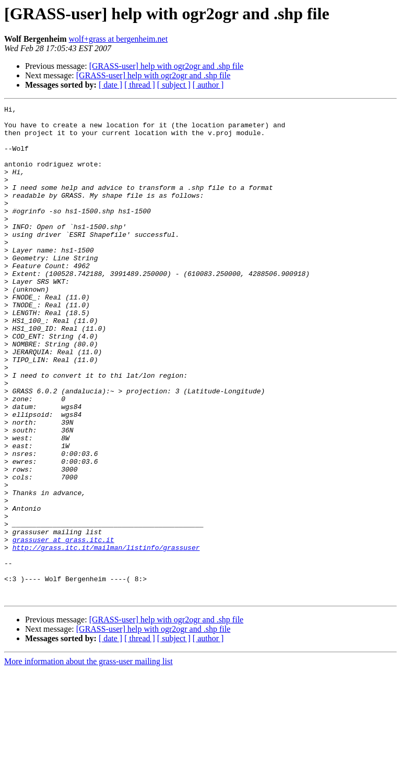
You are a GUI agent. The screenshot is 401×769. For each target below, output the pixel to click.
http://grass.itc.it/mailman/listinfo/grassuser (106, 636)
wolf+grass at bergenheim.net (118, 38)
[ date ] (110, 84)
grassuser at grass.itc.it (63, 627)
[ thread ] (139, 84)
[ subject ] (174, 84)
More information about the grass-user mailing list (88, 759)
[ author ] (208, 84)
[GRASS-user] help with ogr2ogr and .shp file (166, 66)
